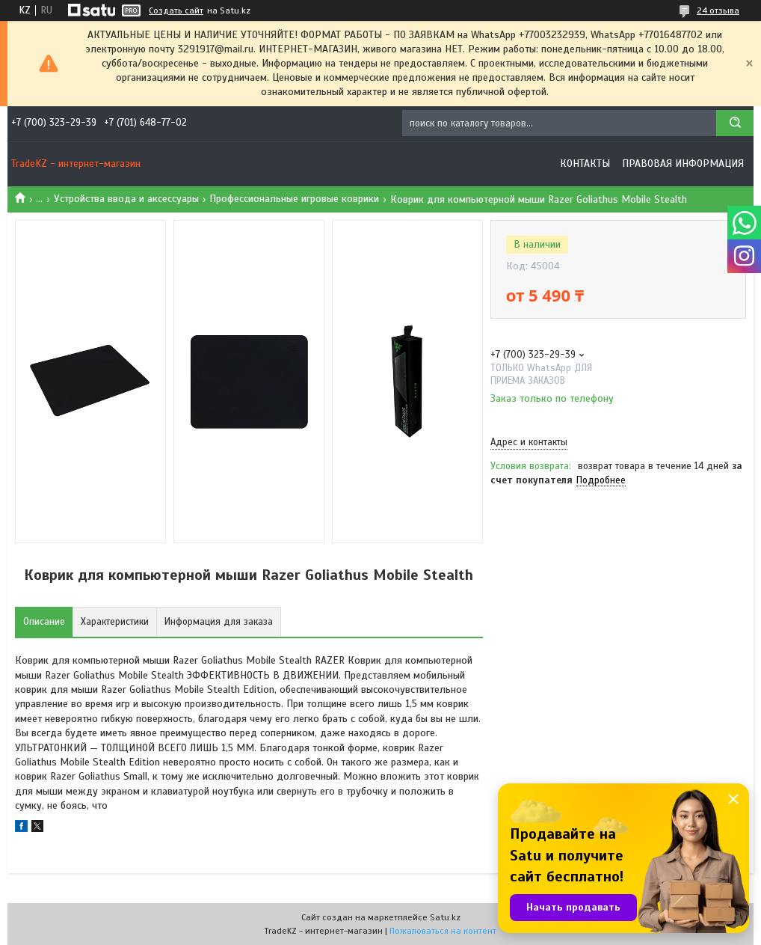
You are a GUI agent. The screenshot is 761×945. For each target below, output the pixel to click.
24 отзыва (718, 10)
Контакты (585, 163)
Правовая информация (683, 163)
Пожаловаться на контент (442, 931)
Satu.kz (445, 917)
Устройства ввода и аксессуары (126, 198)
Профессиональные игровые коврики (294, 198)
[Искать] (735, 123)
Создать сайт (176, 10)
